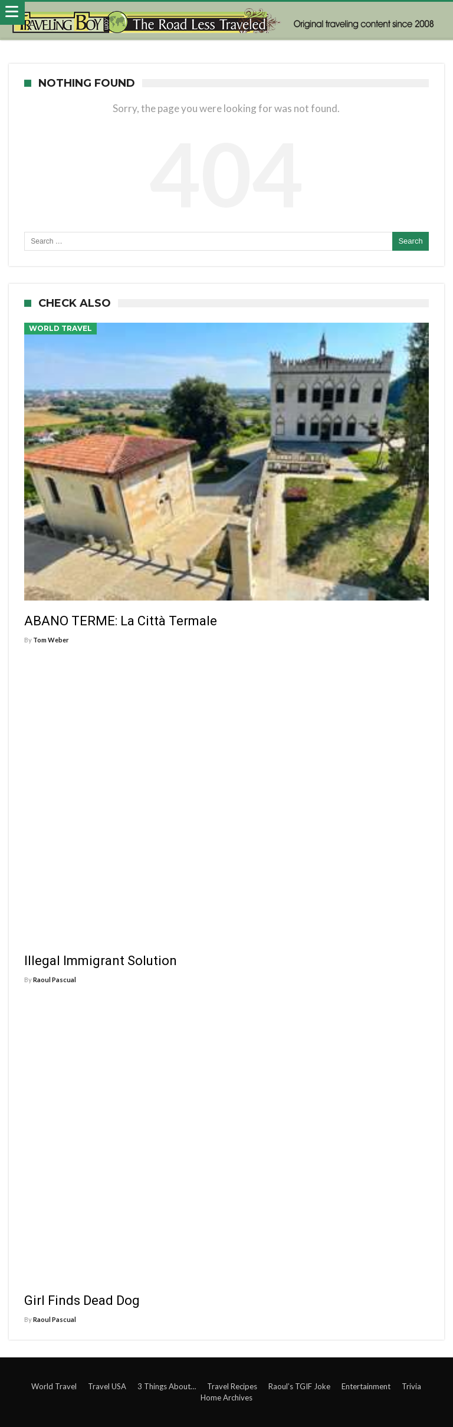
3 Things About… (166, 1386)
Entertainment (366, 1386)
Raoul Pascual (54, 979)
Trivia (411, 1386)
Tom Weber (51, 640)
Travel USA (107, 1386)
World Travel (60, 328)
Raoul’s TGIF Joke (299, 1386)
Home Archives (226, 1397)
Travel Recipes (232, 1386)
